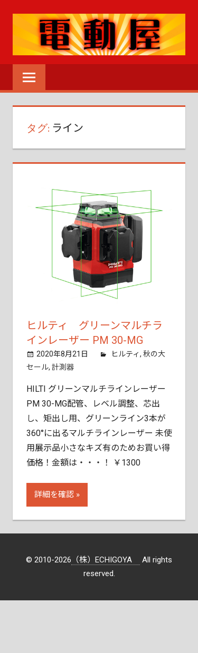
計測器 (63, 367)
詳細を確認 (54, 494)
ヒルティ (125, 354)
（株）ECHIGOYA (105, 560)
